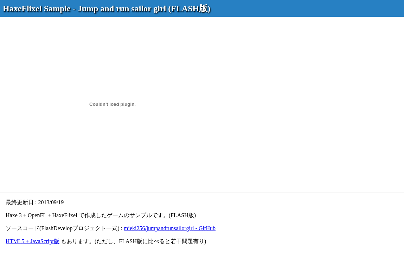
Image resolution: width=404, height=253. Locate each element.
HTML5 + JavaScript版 (32, 241)
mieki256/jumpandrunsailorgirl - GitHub (170, 228)
